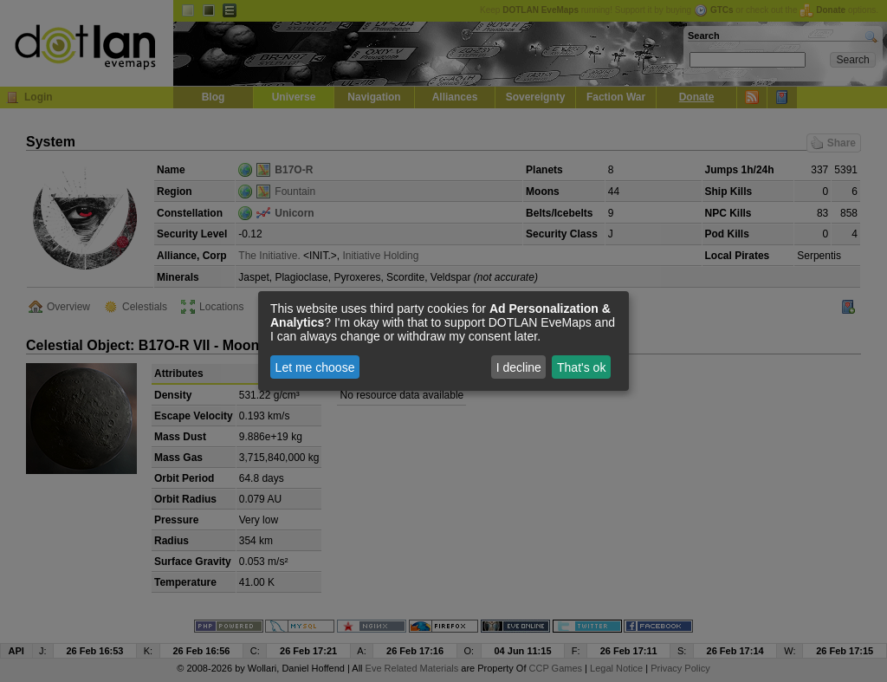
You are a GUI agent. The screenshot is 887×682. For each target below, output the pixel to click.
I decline (518, 367)
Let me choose (315, 367)
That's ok (581, 367)
